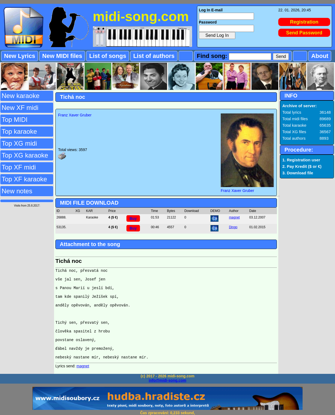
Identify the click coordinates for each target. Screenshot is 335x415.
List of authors (154, 56)
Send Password (304, 32)
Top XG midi (19, 143)
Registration (304, 22)
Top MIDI (15, 119)
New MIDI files (62, 56)
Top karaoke (19, 131)
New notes (17, 191)
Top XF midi (19, 167)
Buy (132, 218)
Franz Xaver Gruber (75, 115)
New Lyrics (19, 56)
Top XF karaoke (24, 179)
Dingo (233, 227)
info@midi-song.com (167, 380)
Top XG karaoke (25, 155)
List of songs (107, 56)
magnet (234, 217)
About (320, 56)
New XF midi (20, 107)
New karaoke (20, 95)
